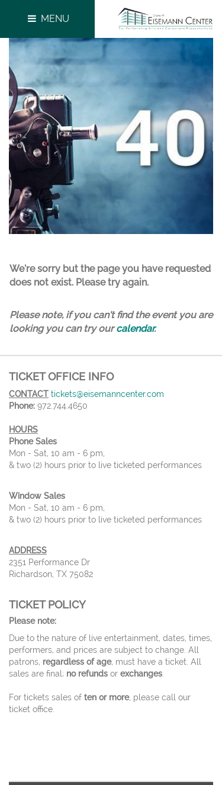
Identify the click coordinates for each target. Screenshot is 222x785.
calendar (135, 328)
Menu (47, 18)
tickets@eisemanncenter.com (107, 394)
